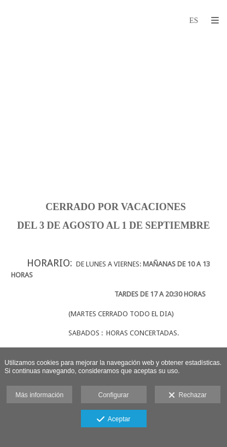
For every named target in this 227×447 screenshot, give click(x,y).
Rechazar (187, 395)
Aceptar (113, 419)
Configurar (113, 395)
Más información (39, 395)
